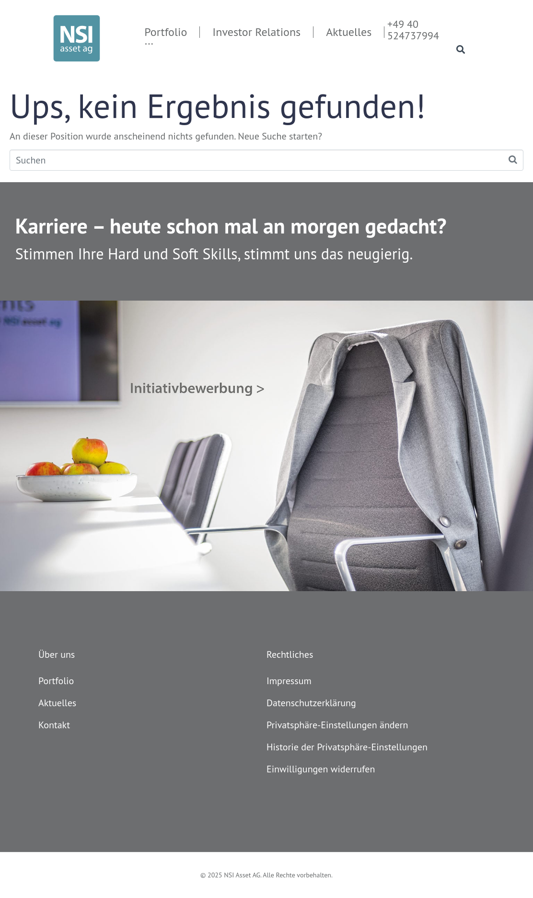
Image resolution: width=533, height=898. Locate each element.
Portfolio (56, 681)
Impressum (289, 681)
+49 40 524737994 (413, 29)
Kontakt (54, 725)
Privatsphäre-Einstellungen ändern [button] (337, 725)
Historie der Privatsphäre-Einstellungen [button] (347, 747)
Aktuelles (57, 703)
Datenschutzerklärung (311, 703)
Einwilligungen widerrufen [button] (320, 769)
